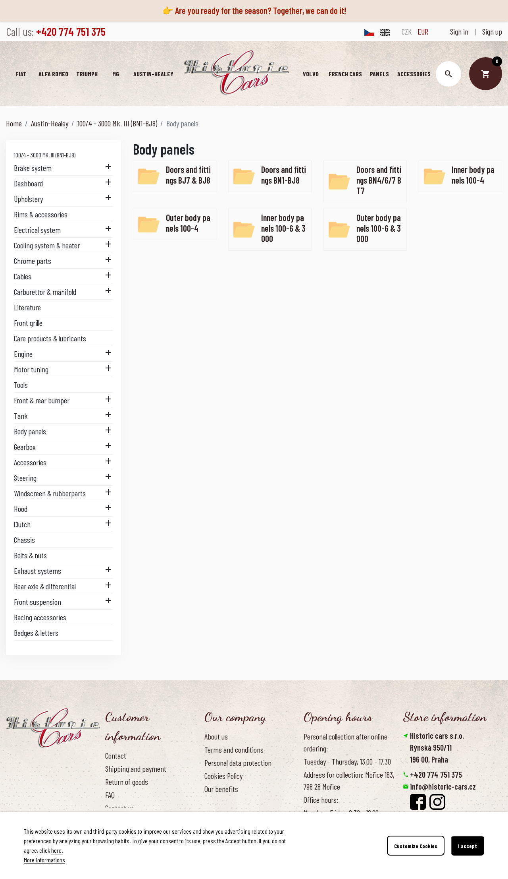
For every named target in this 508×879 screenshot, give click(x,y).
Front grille (28, 322)
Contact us (119, 808)
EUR (423, 31)
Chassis (24, 539)
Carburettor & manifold (45, 291)
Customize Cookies (415, 845)
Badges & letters (36, 632)
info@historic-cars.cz (443, 786)
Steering (25, 477)
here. (57, 850)
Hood (20, 508)
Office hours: (321, 799)
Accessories (30, 462)
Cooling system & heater (47, 245)
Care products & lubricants (50, 338)
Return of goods (126, 781)
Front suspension (37, 601)
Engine (23, 353)
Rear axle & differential (45, 586)
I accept (467, 845)
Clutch (22, 524)
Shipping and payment (135, 768)
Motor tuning (31, 369)
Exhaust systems (37, 570)
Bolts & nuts (30, 555)
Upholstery (28, 198)
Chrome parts (32, 260)
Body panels (30, 431)
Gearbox (25, 446)
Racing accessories (40, 617)
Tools (21, 384)
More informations (44, 860)
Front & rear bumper (41, 400)
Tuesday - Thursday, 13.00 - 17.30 (347, 761)
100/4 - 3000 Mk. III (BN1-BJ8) (44, 155)
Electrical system (37, 229)
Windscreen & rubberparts (50, 493)
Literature (27, 307)
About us (216, 736)
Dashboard (28, 183)
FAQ (110, 795)
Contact (115, 755)
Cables (22, 276)
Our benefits (221, 789)
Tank (21, 415)
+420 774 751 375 (436, 774)
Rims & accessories (40, 214)
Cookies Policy (223, 775)
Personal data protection (237, 762)
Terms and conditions (234, 749)
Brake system (33, 167)
